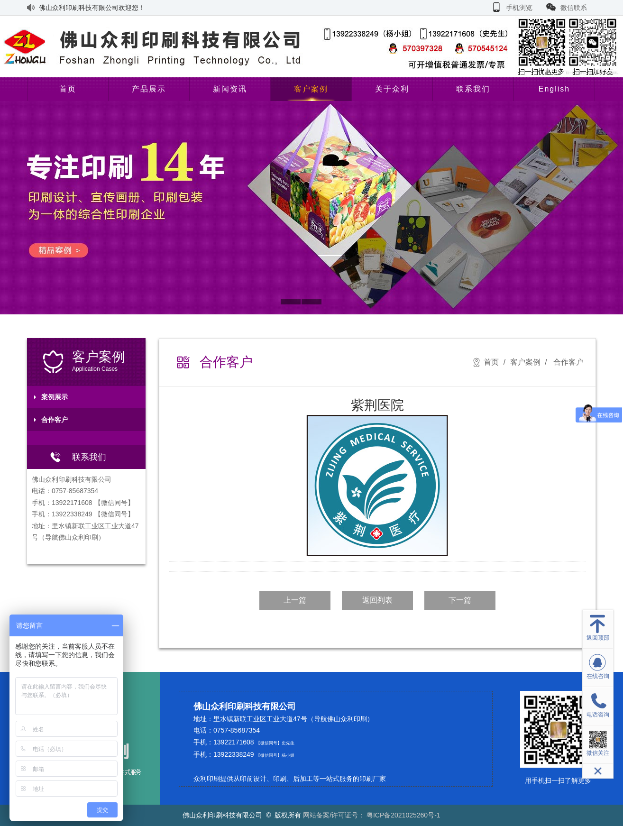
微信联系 (573, 7)
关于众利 (392, 89)
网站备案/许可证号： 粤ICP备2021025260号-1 (371, 815)
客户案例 (311, 89)
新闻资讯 (230, 89)
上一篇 (295, 600)
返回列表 (377, 600)
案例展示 (54, 397)
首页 (67, 89)
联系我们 (473, 89)
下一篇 (460, 600)
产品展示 (149, 89)
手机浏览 (519, 7)
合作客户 (54, 419)
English (554, 89)
